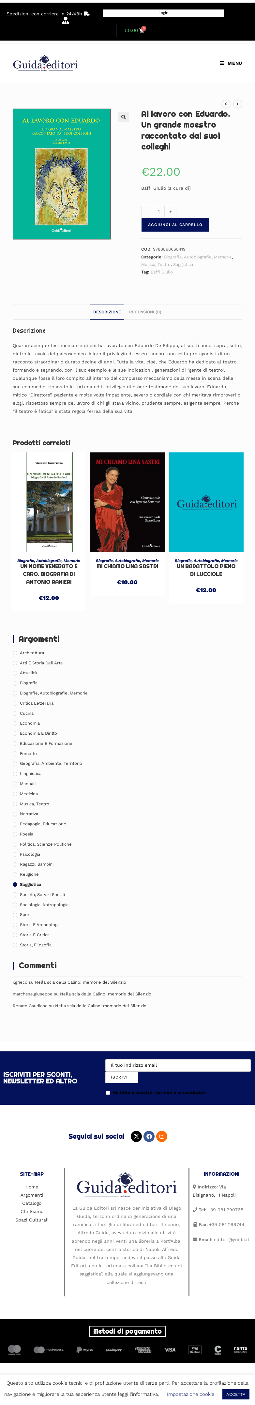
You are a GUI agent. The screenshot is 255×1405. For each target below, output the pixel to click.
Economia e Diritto (38, 733)
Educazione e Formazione (46, 743)
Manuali (28, 783)
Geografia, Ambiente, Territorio (51, 763)
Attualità (28, 672)
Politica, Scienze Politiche (46, 844)
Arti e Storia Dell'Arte (41, 662)
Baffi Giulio (162, 272)
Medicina (29, 793)
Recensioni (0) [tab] (145, 311)
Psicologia (30, 854)
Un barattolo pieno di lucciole (206, 570)
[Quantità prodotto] (159, 212)
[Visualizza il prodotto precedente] (226, 104)
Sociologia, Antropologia (44, 904)
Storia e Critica (35, 934)
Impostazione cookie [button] (190, 1394)
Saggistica (183, 264)
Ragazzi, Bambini (36, 864)
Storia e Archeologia (40, 924)
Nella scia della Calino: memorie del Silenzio (80, 982)
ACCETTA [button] (236, 1394)
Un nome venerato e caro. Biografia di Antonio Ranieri (48, 574)
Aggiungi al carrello (175, 224)
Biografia (29, 682)
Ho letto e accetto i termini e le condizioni (155, 1092)
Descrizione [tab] (107, 311)
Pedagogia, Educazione (43, 823)
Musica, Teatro (156, 264)
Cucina (27, 713)
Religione (29, 874)
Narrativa (29, 813)
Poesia (26, 834)
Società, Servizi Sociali (42, 894)
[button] (123, 117)
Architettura (32, 652)
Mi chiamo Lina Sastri (127, 566)
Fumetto (28, 753)
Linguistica (30, 773)
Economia (30, 723)
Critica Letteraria (36, 703)
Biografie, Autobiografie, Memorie (198, 257)
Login (163, 12)
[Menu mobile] (231, 63)
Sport (25, 914)
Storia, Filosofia (36, 944)
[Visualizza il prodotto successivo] (237, 104)
